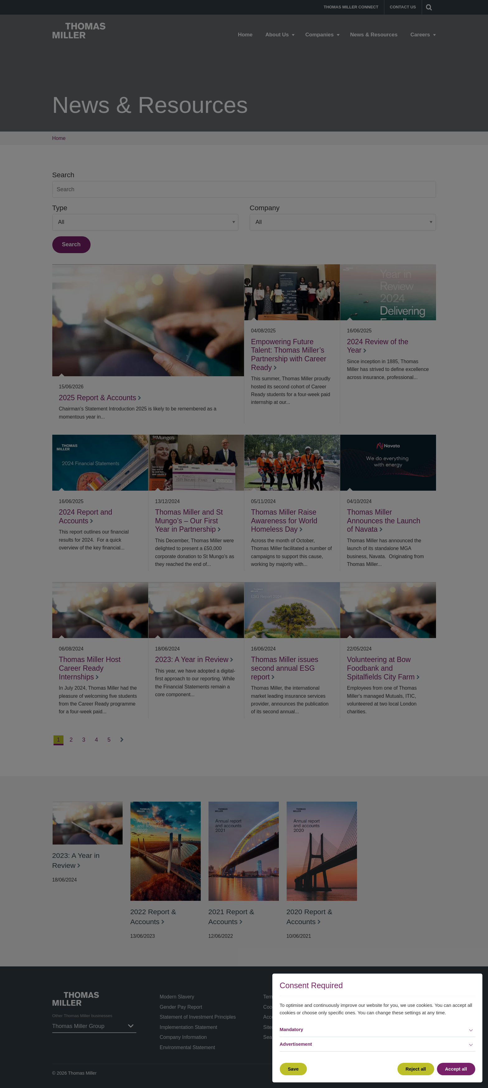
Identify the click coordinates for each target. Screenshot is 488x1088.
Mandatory (291, 1029)
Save (293, 1069)
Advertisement (296, 1044)
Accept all (456, 1069)
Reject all (416, 1069)
